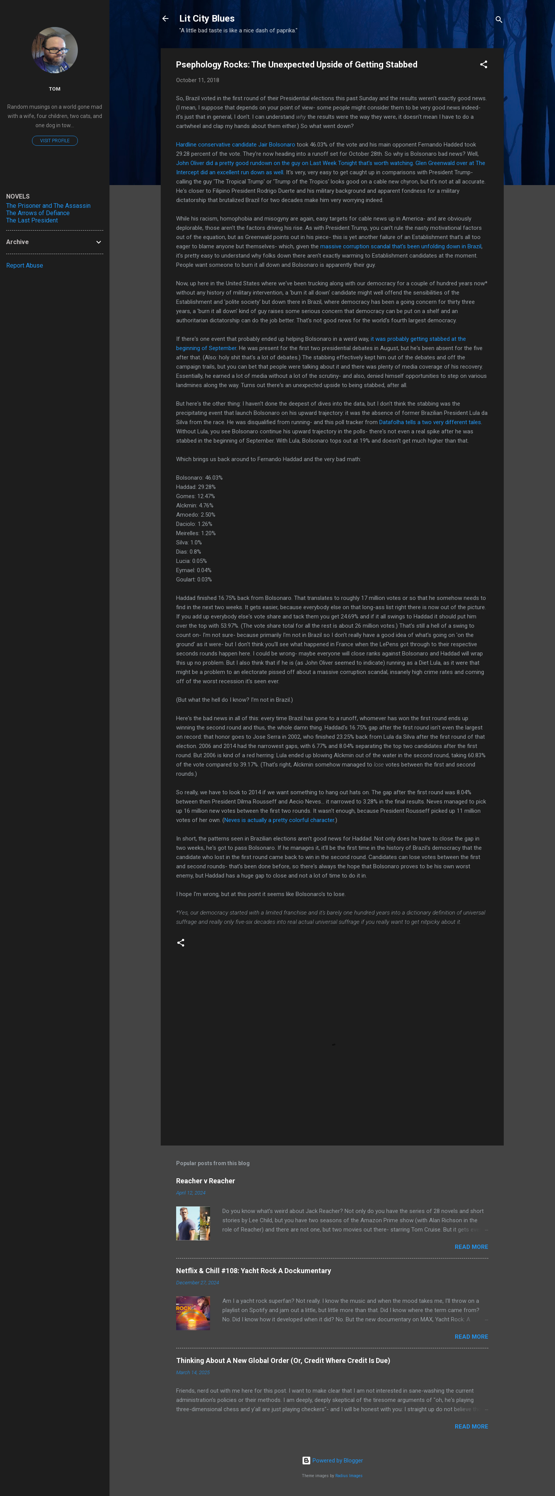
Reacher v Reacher (205, 1181)
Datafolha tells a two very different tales (430, 422)
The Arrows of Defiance (38, 213)
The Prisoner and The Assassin (48, 205)
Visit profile (55, 140)
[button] (483, 66)
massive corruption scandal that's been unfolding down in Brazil (400, 246)
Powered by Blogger (332, 1460)
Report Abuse (24, 265)
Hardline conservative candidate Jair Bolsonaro (235, 144)
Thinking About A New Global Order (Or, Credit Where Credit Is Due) (283, 1360)
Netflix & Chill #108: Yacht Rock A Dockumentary (253, 1271)
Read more (471, 1246)
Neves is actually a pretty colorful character (279, 820)
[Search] (499, 21)
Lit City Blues (207, 18)
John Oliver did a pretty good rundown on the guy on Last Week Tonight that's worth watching (294, 163)
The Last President (32, 220)
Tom (55, 89)
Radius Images (349, 1475)
